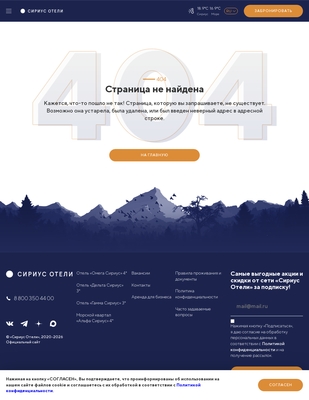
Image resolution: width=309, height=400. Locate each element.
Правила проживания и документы (198, 276)
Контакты (141, 285)
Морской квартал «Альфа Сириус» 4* (94, 318)
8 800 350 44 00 (30, 298)
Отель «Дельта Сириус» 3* (99, 288)
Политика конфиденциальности (196, 293)
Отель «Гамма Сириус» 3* (101, 302)
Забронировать (273, 10)
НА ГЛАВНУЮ (154, 155)
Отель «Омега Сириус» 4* (101, 273)
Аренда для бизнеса (151, 296)
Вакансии (141, 273)
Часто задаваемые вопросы (193, 311)
